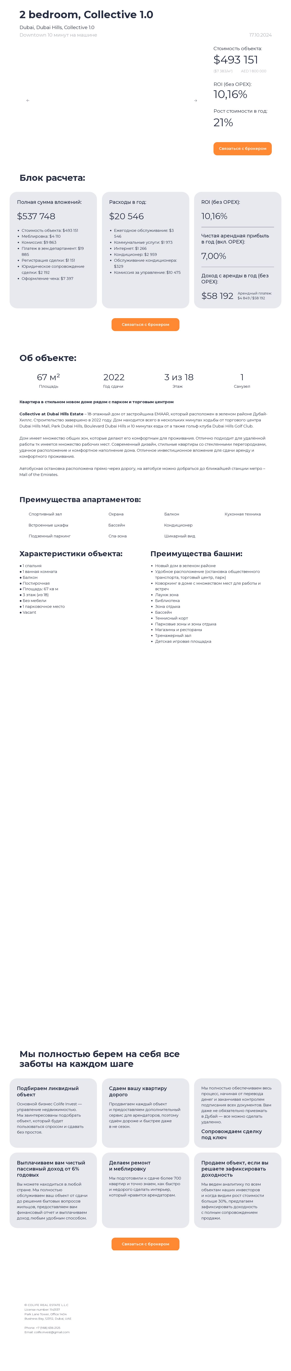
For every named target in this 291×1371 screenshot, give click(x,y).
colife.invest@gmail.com (52, 1334)
